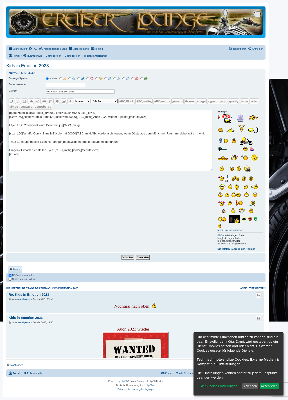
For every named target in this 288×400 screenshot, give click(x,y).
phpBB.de (151, 385)
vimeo (13, 107)
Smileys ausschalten (22, 279)
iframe (189, 101)
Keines (52, 78)
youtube (26, 107)
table (244, 101)
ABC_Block (126, 101)
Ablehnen (250, 386)
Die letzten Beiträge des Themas (236, 249)
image (201, 101)
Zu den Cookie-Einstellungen (217, 386)
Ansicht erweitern (253, 288)
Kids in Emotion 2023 (27, 65)
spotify (233, 101)
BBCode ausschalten (22, 275)
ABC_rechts (162, 101)
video (254, 101)
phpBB (124, 381)
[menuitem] (33, 48)
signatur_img (217, 101)
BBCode (222, 235)
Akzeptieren (269, 386)
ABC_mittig (144, 101)
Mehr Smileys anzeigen (230, 230)
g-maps (177, 101)
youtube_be (43, 107)
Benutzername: (17, 84)
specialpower (23, 299)
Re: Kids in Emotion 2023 (29, 294)
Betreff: (13, 90)
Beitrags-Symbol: (19, 78)
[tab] (15, 269)
